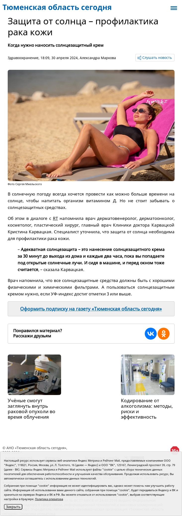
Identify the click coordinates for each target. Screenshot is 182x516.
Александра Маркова (98, 57)
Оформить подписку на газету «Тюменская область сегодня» (91, 309)
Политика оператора (49, 499)
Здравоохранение (23, 57)
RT (55, 218)
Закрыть (13, 506)
